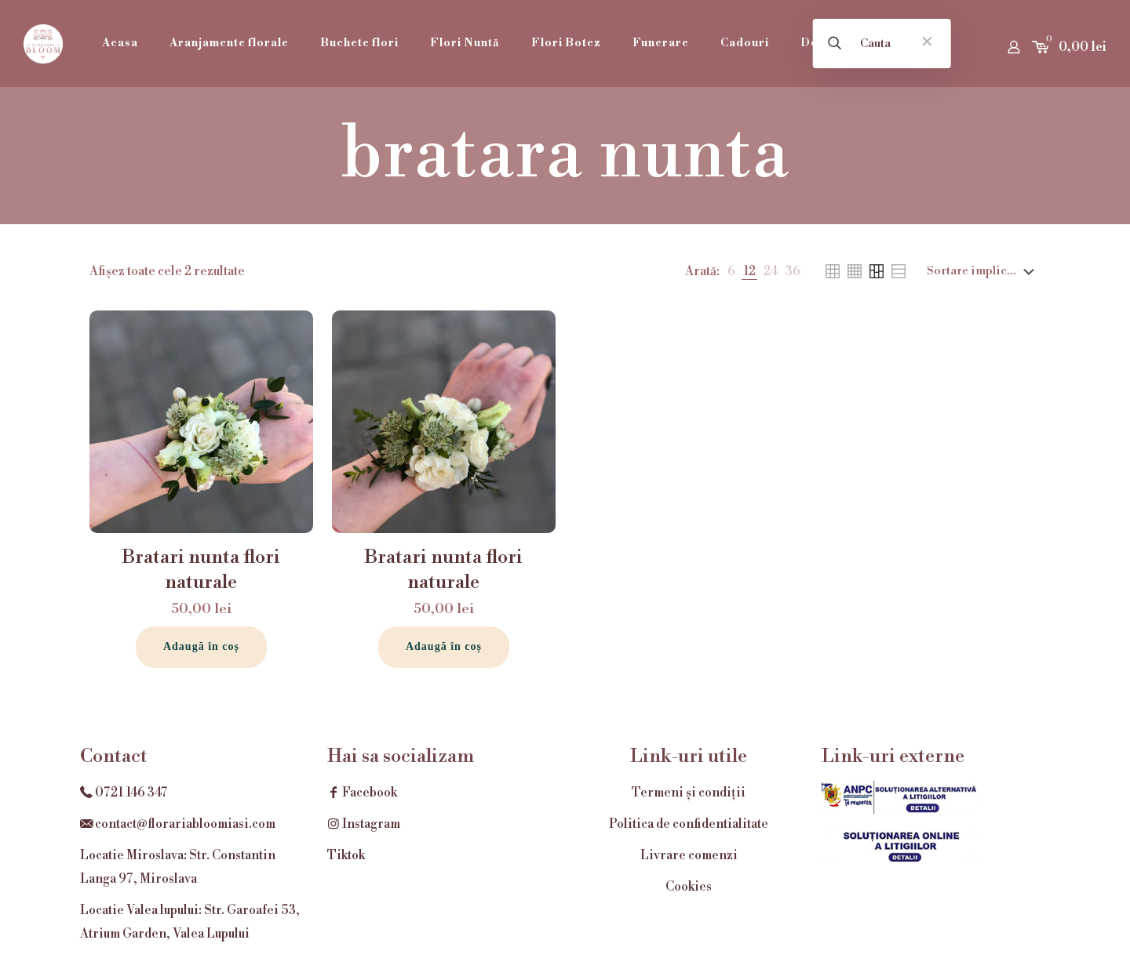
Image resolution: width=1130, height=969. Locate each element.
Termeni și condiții (688, 792)
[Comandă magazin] (984, 271)
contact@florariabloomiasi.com (185, 824)
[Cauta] (882, 43)
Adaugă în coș (201, 646)
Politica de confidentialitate (688, 824)
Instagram (363, 824)
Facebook (362, 792)
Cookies (688, 887)
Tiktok (346, 855)
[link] (731, 271)
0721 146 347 (131, 792)
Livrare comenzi (689, 855)
